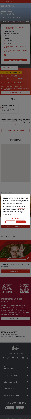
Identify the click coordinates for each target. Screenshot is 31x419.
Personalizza (15, 218)
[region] (15, 209)
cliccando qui (21, 208)
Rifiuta (10, 221)
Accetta (20, 221)
